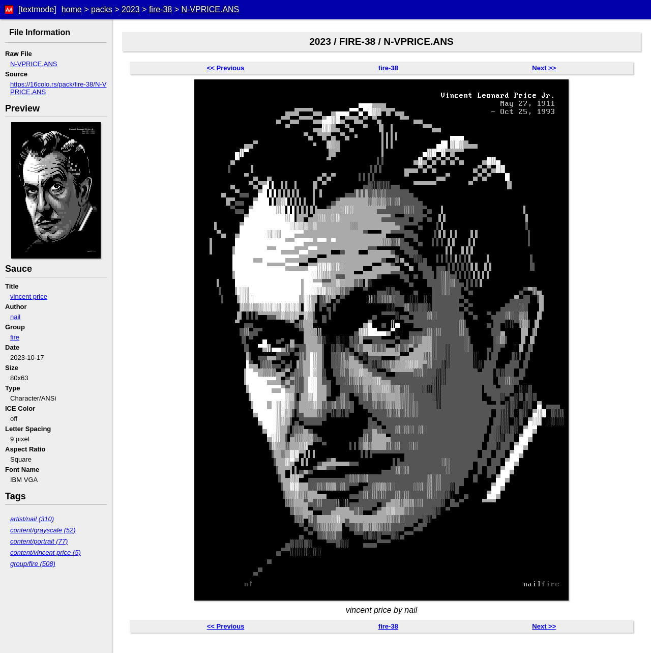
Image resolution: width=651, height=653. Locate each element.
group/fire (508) (32, 563)
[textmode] (37, 9)
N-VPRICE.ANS (210, 9)
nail (15, 317)
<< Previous (226, 68)
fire (14, 337)
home (72, 9)
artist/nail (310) (32, 519)
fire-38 (160, 9)
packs (101, 9)
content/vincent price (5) (45, 552)
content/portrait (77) (39, 541)
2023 (131, 9)
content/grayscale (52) (43, 530)
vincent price (28, 296)
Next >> (544, 68)
